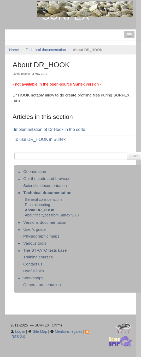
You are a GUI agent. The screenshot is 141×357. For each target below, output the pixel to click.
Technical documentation (46, 50)
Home (14, 50)
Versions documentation (44, 222)
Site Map (37, 331)
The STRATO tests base (45, 250)
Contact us (33, 264)
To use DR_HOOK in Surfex (40, 139)
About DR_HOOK (40, 210)
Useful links (33, 271)
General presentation (42, 284)
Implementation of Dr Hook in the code (49, 129)
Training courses (38, 257)
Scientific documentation (45, 185)
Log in (17, 331)
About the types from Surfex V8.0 (52, 215)
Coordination (34, 171)
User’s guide (34, 229)
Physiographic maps (41, 236)
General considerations (43, 199)
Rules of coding (37, 205)
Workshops (33, 278)
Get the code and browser (46, 178)
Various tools (34, 243)
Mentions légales (66, 331)
